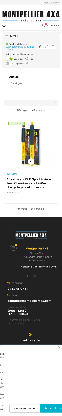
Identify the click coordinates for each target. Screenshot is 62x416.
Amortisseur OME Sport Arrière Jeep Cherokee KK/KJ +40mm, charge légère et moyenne (29, 183)
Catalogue (16, 83)
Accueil (14, 77)
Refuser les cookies (24, 408)
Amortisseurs (13, 192)
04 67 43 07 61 (17, 289)
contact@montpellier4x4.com (38, 266)
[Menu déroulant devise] (52, 25)
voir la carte (31, 340)
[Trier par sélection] (31, 103)
